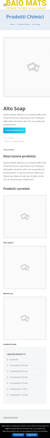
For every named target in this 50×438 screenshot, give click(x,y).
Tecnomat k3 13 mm (19, 383)
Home (12, 24)
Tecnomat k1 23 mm (19, 395)
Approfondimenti (10, 417)
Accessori (14, 359)
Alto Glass (8, 242)
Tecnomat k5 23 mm (19, 371)
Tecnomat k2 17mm (18, 389)
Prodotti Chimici (23, 24)
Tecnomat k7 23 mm (19, 365)
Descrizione (8, 149)
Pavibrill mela (9, 344)
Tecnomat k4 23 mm (19, 377)
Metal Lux (8, 293)
